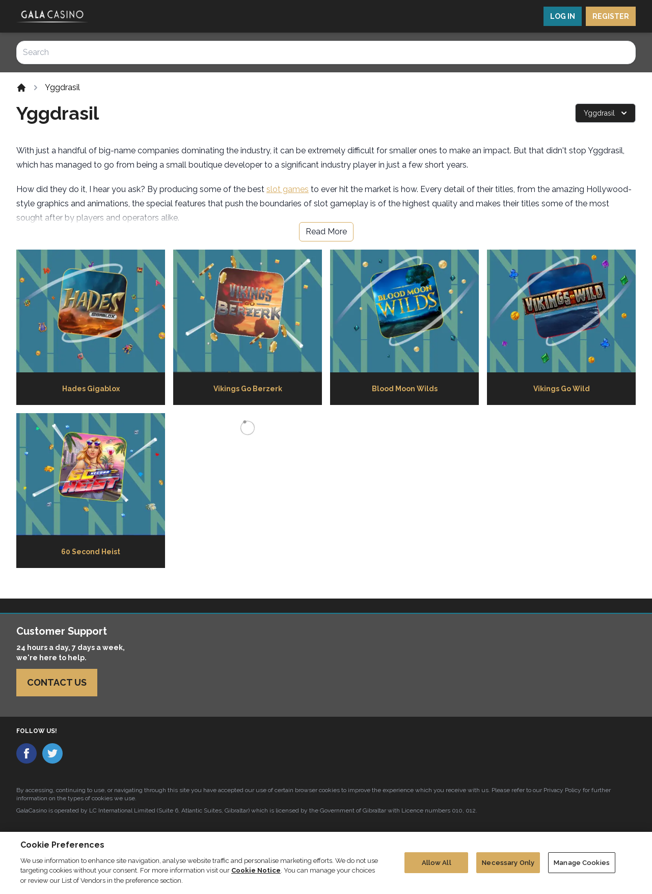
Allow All (436, 866)
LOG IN (562, 16)
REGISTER (610, 16)
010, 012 (464, 810)
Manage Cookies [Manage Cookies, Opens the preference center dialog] (582, 866)
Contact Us (57, 682)
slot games (287, 189)
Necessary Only (508, 866)
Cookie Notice (256, 874)
